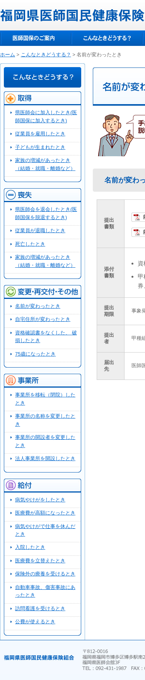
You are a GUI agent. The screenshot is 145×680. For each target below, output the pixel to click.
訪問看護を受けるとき (40, 608)
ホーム (7, 54)
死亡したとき (30, 244)
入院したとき (30, 547)
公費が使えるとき (35, 621)
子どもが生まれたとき (40, 147)
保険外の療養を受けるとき (45, 574)
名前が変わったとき (37, 306)
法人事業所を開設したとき (45, 458)
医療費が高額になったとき (45, 513)
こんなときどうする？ (107, 38)
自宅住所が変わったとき (42, 319)
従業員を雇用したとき (40, 134)
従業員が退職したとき (40, 230)
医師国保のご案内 (36, 38)
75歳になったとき (35, 354)
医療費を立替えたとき (40, 561)
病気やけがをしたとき (40, 500)
